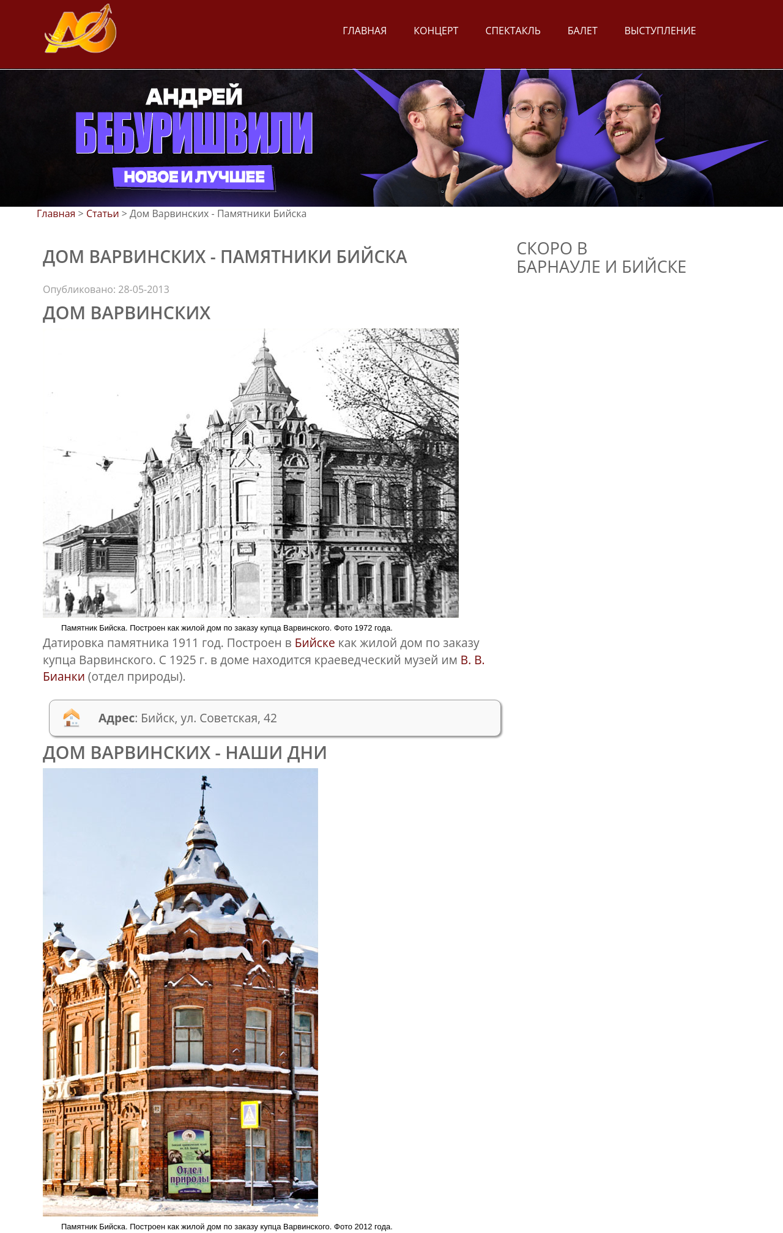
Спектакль (512, 30)
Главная (365, 30)
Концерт (436, 30)
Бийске (315, 642)
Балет (583, 30)
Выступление (660, 30)
